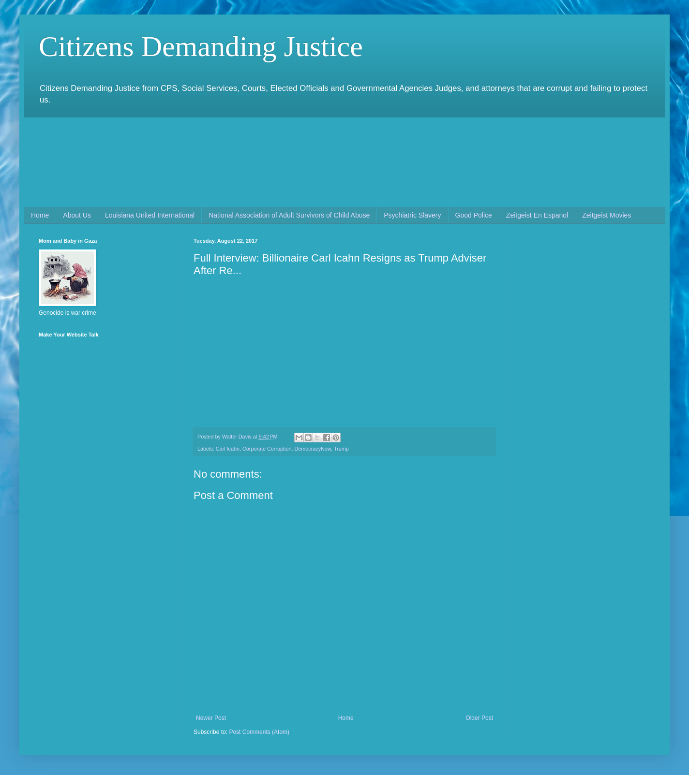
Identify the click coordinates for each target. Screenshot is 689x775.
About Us (77, 215)
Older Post (479, 718)
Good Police (473, 215)
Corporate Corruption (266, 449)
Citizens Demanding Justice (201, 46)
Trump (341, 449)
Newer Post (211, 718)
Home (40, 215)
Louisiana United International (150, 215)
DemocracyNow (312, 449)
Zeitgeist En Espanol (537, 215)
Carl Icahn (228, 449)
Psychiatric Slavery (412, 215)
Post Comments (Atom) (259, 732)
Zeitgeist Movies (606, 215)
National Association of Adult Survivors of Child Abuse (289, 215)
